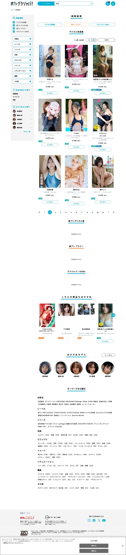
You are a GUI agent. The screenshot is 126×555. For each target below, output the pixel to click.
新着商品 (15, 94)
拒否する (93, 546)
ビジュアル (17, 60)
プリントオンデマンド (100, 424)
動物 (84, 488)
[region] (63, 546)
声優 (90, 474)
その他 (16, 81)
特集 (14, 100)
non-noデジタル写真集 (102, 412)
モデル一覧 (26, 132)
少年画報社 (42, 404)
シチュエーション (20, 71)
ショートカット (82, 443)
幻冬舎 (90, 401)
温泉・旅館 (87, 466)
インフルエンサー (101, 477)
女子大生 (101, 474)
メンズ (74, 488)
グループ (63, 466)
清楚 (42, 457)
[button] (113, 315)
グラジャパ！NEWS (22, 32)
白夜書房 (73, 404)
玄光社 (84, 401)
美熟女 (67, 454)
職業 (15, 76)
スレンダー (45, 443)
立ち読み (50, 93)
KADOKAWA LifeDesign (73, 401)
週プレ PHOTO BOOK (45, 412)
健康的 (43, 446)
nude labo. (58, 426)
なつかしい (80, 454)
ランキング (16, 97)
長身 (105, 443)
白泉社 (66, 404)
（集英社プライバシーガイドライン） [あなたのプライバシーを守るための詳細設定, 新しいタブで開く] (13, 543)
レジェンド (60, 479)
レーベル (17, 44)
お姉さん (55, 454)
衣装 (15, 55)
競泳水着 (66, 435)
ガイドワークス (50, 401)
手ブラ (43, 488)
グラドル (44, 474)
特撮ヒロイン (45, 479)
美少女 (43, 454)
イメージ (17, 65)
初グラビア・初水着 (58, 488)
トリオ (52, 466)
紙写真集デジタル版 (45, 424)
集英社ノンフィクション (62, 415)
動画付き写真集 (71, 424)
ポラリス (51, 426)
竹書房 (48, 404)
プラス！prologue (58, 424)
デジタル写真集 (21, 22)
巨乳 (58, 443)
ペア (42, 466)
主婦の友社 (102, 401)
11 (103, 212)
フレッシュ (55, 446)
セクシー (108, 454)
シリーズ (17, 49)
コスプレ (44, 435)
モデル (79, 474)
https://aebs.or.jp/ (35, 534)
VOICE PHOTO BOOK (84, 424)
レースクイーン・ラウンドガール (52, 477)
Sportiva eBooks (77, 415)
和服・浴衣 (91, 435)
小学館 (109, 401)
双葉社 (79, 404)
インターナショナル (87, 446)
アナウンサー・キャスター (79, 477)
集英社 (95, 401)
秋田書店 (41, 401)
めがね (78, 435)
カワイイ (94, 454)
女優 (68, 474)
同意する (93, 551)
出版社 (16, 39)
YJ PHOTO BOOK (59, 412)
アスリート (82, 479)
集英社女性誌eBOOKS (45, 415)
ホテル (74, 466)
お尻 (68, 443)
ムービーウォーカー (89, 404)
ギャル (102, 446)
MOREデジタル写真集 (86, 412)
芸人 (71, 479)
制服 (55, 435)
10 (98, 212)
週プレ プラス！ (21, 28)
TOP (12, 10)
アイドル (58, 474)
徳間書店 (55, 404)
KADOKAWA (60, 401)
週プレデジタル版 (22, 25)
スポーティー (70, 446)
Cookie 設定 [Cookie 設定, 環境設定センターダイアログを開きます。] (93, 540)
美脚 (95, 443)
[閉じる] (122, 546)
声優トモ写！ (42, 426)
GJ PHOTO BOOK (72, 412)
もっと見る (108, 355)
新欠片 (61, 404)
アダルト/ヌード (95, 479)
